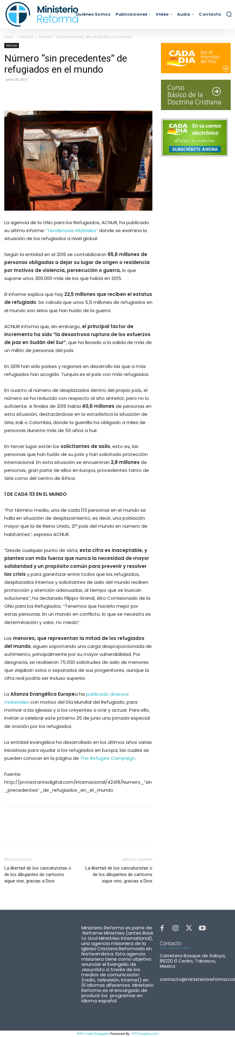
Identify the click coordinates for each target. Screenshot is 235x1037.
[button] (229, 14)
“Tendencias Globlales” (71, 230)
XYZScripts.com (145, 1033)
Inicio (8, 36)
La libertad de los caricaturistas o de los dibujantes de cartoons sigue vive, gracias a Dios (37, 874)
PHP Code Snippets (93, 1033)
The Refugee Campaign (107, 758)
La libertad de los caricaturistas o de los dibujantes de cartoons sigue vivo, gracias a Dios (118, 874)
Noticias (26, 36)
